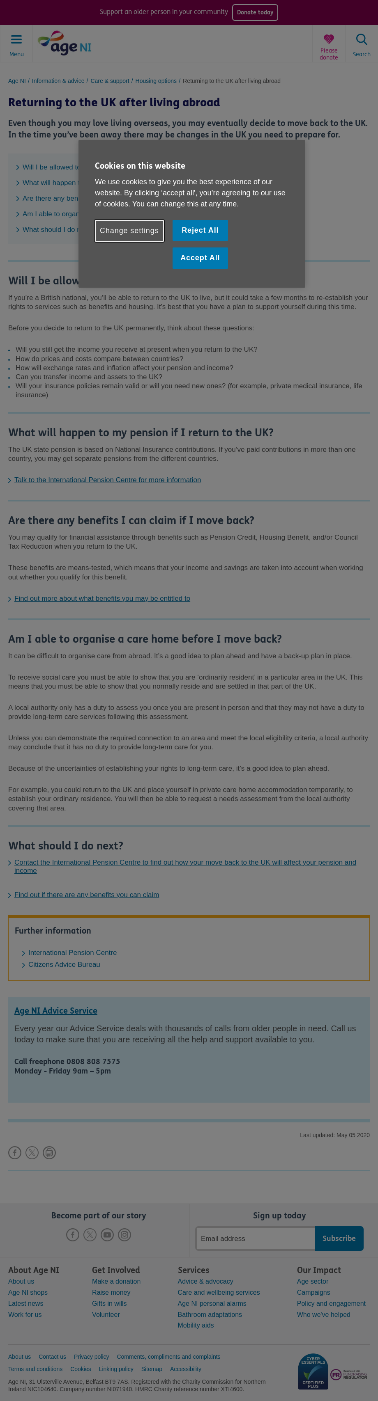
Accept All (200, 258)
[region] (191, 213)
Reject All (200, 230)
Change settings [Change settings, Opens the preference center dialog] (129, 231)
